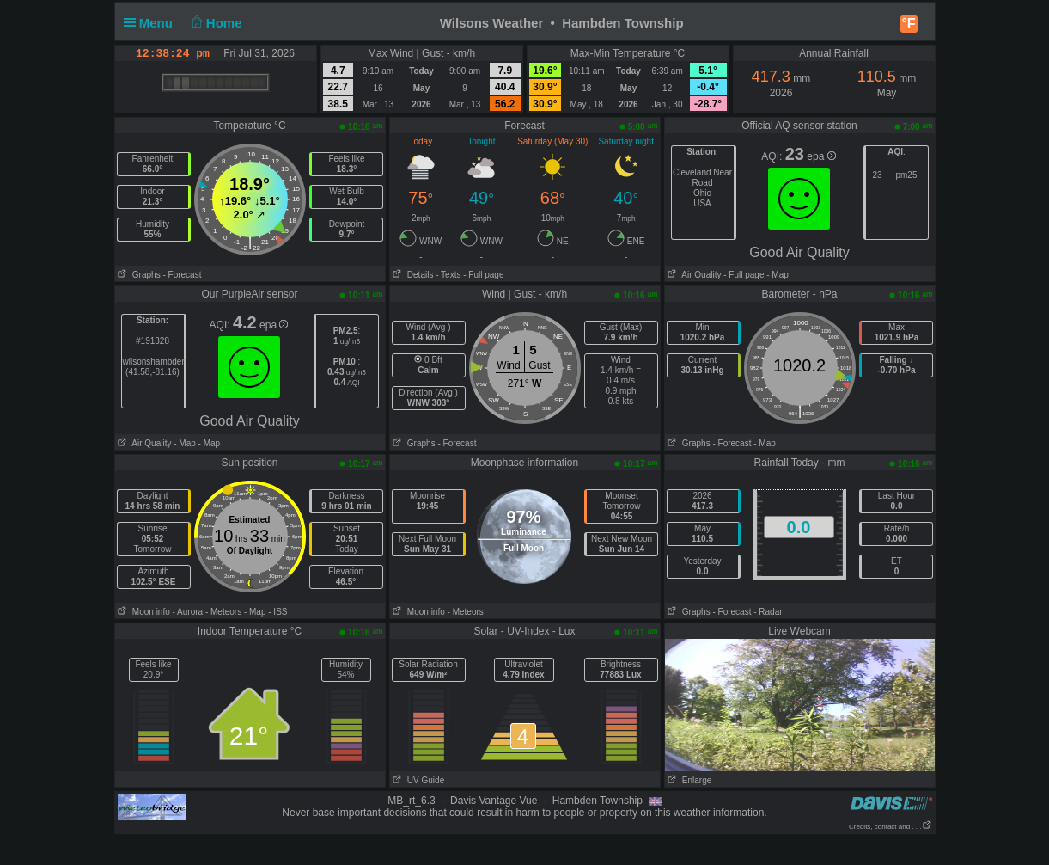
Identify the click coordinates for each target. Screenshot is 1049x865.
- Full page (483, 274)
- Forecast (181, 274)
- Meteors (223, 612)
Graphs (138, 274)
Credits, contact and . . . (890, 827)
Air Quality (693, 274)
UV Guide (417, 780)
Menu (152, 22)
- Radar (767, 612)
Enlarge (688, 780)
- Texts (448, 274)
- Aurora (188, 612)
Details (412, 274)
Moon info (142, 612)
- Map (776, 274)
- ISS (277, 612)
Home (214, 22)
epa (821, 156)
